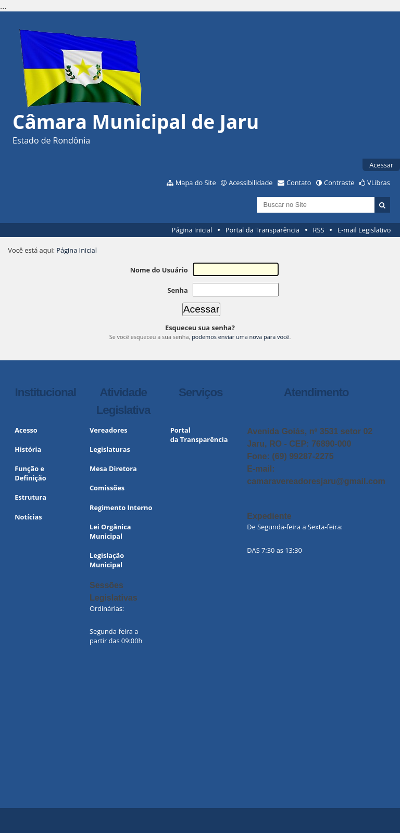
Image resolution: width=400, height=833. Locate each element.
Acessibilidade (250, 182)
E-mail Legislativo (364, 230)
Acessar (381, 165)
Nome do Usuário (159, 270)
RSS (318, 230)
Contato (298, 182)
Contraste (339, 182)
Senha (177, 290)
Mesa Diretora (113, 468)
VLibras (378, 182)
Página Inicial (192, 230)
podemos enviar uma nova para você (240, 337)
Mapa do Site (196, 182)
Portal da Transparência (262, 230)
